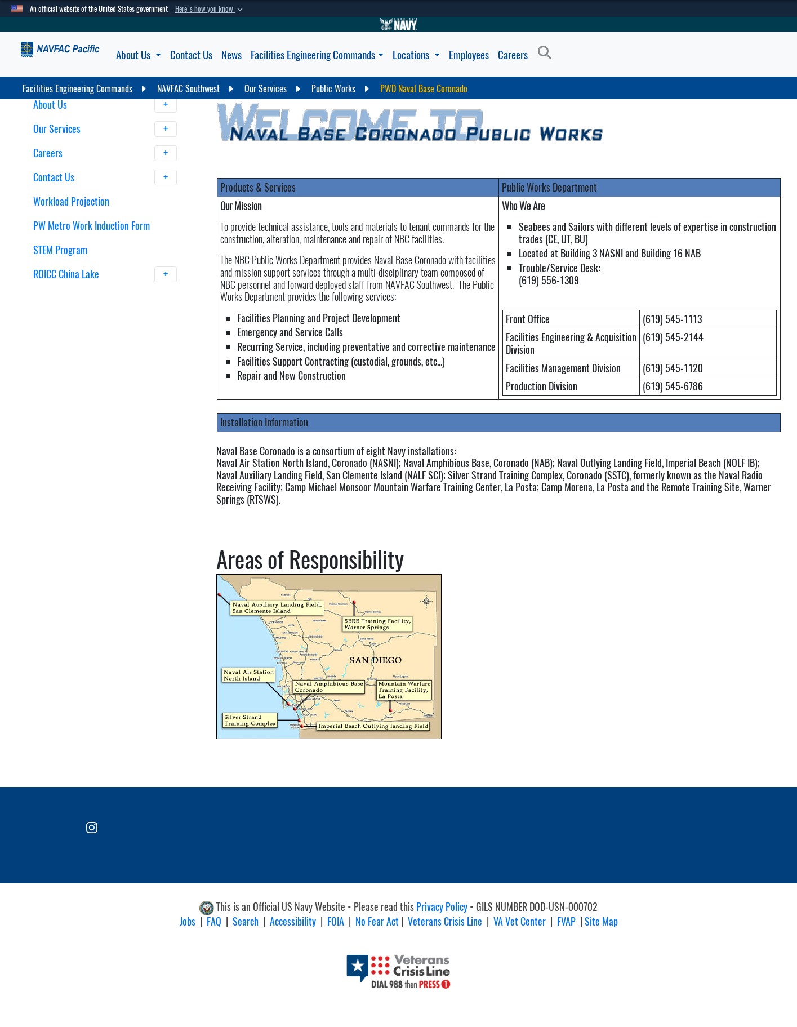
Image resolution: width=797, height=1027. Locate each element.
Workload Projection (71, 201)
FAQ (214, 921)
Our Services (105, 129)
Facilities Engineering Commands (317, 54)
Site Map (601, 921)
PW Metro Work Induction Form (91, 226)
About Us (138, 54)
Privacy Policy (441, 907)
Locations (416, 54)
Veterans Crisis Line (445, 921)
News (231, 54)
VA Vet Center (519, 921)
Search (246, 921)
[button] (210, 9)
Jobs (187, 921)
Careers (513, 54)
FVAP (566, 921)
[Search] (547, 53)
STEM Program (60, 250)
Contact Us (191, 54)
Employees (469, 54)
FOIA (335, 921)
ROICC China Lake (105, 274)
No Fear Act (377, 921)
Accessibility (293, 921)
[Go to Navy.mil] (398, 24)
